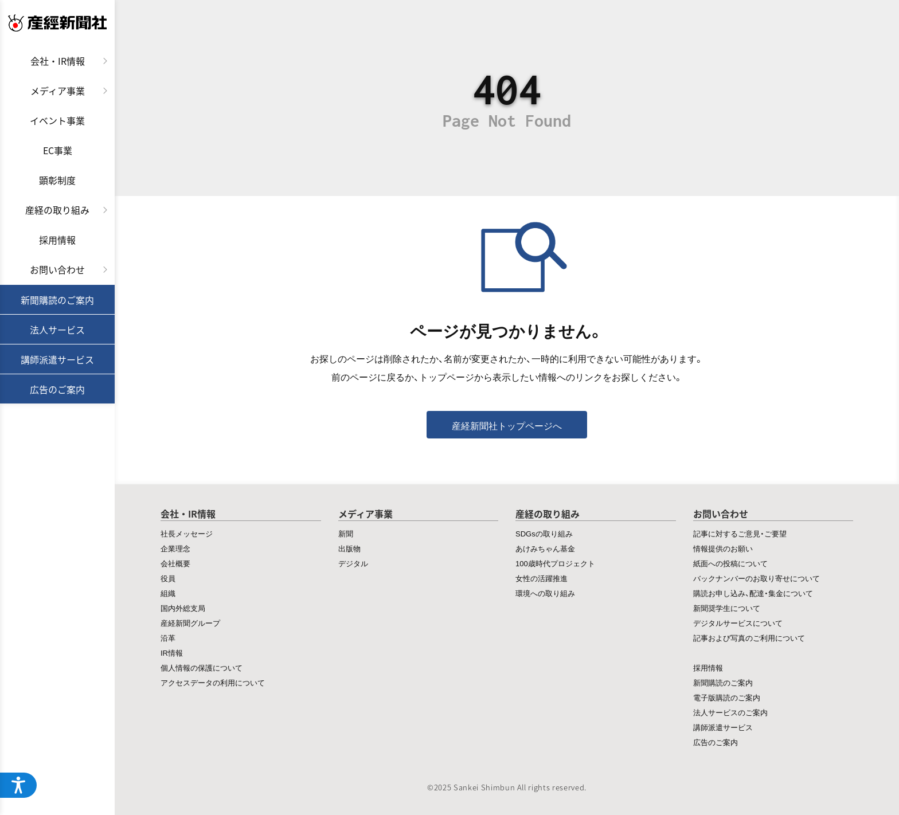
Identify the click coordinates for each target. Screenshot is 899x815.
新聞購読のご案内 (57, 300)
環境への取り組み (545, 592)
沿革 (168, 637)
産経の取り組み (57, 210)
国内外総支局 (183, 607)
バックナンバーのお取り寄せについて (756, 578)
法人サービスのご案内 (730, 712)
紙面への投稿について (730, 563)
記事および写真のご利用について (749, 637)
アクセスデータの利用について (213, 682)
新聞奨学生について (726, 607)
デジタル (353, 563)
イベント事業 (57, 120)
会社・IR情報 (57, 61)
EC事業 (57, 150)
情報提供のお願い (723, 548)
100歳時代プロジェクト (555, 563)
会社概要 (175, 563)
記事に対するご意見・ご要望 (740, 533)
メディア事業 (57, 90)
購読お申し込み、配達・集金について (753, 592)
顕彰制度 (57, 180)
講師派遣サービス (57, 359)
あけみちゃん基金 (545, 548)
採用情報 (57, 239)
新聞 (345, 533)
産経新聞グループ (190, 622)
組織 (168, 592)
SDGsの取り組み (544, 533)
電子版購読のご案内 (726, 697)
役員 (168, 578)
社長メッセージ (187, 533)
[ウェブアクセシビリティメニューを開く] (18, 785)
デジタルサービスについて (738, 622)
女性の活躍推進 (541, 578)
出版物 (349, 548)
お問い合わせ (57, 269)
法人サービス (57, 329)
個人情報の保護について (202, 667)
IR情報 (172, 652)
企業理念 (175, 548)
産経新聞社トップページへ (507, 425)
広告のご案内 (57, 389)
